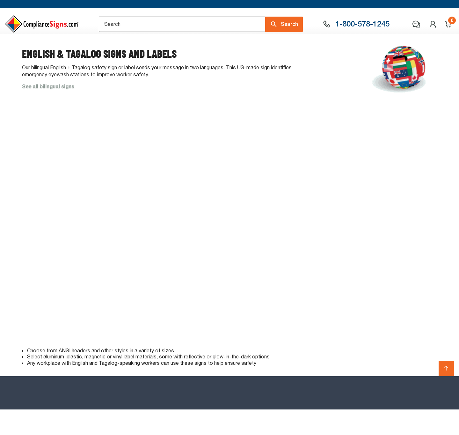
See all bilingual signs (48, 112)
